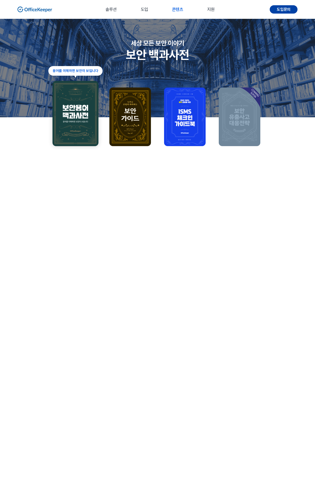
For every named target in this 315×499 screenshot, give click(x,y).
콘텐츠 (177, 9)
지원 (211, 9)
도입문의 (283, 9)
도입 (144, 9)
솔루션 (111, 9)
